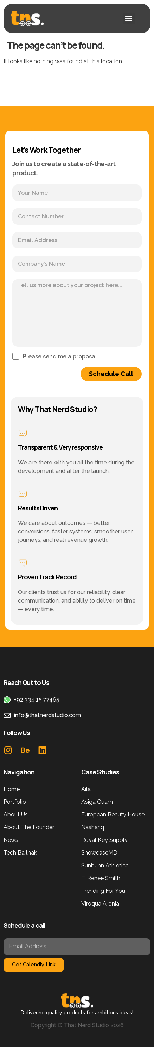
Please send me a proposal (60, 357)
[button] (129, 18)
